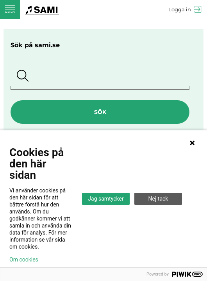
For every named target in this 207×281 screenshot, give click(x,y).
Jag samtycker (105, 199)
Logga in (179, 9)
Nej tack (158, 199)
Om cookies (23, 259)
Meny (10, 9)
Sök (100, 112)
